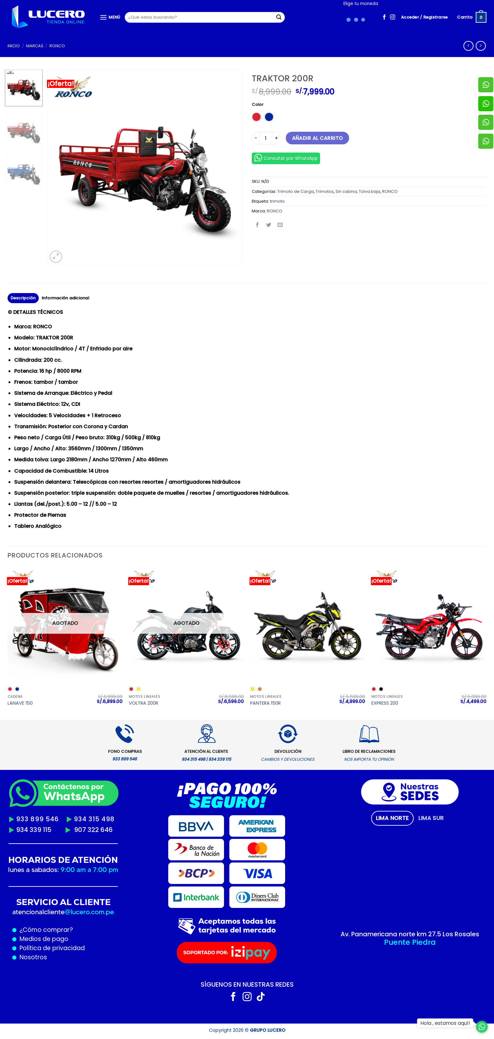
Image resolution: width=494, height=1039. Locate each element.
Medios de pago (42, 939)
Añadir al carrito (317, 138)
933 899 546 (37, 819)
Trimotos (325, 191)
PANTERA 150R (265, 703)
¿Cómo (31, 930)
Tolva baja (369, 191)
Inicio (14, 46)
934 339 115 (33, 829)
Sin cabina (346, 191)
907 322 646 (93, 829)
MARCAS (34, 46)
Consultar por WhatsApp (286, 158)
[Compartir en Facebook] (257, 225)
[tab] (392, 818)
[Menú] (110, 17)
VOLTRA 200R (143, 703)
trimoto (277, 201)
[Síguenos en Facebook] (384, 17)
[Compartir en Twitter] (269, 225)
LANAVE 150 (20, 703)
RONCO (57, 46)
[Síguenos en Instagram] (392, 17)
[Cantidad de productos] (266, 138)
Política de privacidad (50, 948)
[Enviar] (278, 17)
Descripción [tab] (23, 298)
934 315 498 (94, 819)
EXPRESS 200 (384, 703)
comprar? (57, 930)
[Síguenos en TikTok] (260, 997)
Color (257, 104)
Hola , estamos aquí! (445, 1023)
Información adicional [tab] (65, 298)
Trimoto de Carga (295, 191)
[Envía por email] (280, 225)
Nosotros (33, 957)
